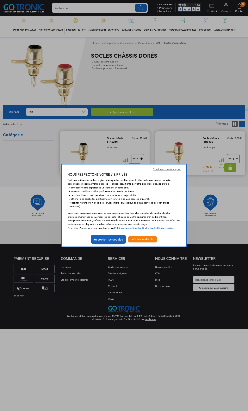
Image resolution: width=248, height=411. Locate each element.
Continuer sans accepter (167, 169)
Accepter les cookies (108, 239)
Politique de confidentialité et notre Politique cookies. (144, 228)
